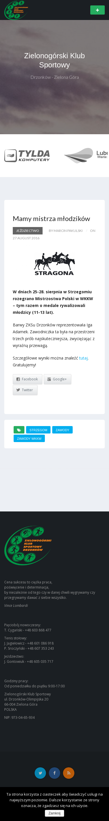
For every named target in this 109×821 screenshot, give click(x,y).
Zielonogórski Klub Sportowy (54, 60)
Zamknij (54, 813)
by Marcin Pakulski (66, 230)
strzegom (38, 430)
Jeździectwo (27, 230)
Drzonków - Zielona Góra (54, 77)
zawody (62, 430)
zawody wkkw (29, 438)
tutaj (83, 358)
